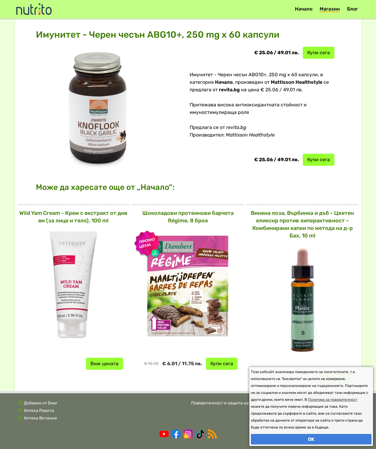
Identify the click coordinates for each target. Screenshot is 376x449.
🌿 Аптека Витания (37, 418)
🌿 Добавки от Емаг (38, 403)
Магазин (330, 9)
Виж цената (104, 363)
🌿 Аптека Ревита (36, 410)
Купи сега (318, 52)
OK (311, 439)
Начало (303, 9)
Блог (352, 9)
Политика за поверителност (332, 399)
